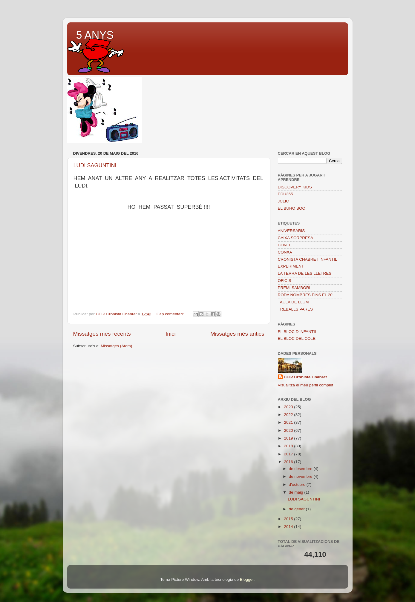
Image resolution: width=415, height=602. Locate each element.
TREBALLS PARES (295, 309)
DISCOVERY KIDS (295, 187)
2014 (289, 526)
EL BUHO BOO (292, 208)
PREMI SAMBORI (294, 287)
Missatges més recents (102, 334)
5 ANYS (95, 35)
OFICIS (284, 280)
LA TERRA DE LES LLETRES (305, 273)
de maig (296, 492)
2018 (289, 446)
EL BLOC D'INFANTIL (297, 331)
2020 (289, 430)
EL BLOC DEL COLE (297, 338)
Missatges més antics (237, 334)
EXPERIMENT (291, 266)
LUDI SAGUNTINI (95, 165)
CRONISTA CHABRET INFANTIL (307, 259)
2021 (289, 422)
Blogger (247, 579)
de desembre (301, 468)
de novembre (301, 476)
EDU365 (285, 194)
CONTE (285, 245)
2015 (289, 519)
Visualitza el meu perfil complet (305, 385)
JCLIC (283, 201)
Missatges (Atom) (116, 346)
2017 (289, 454)
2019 (289, 438)
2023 (289, 407)
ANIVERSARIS (291, 230)
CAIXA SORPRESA (295, 238)
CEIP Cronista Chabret (305, 377)
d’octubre (298, 484)
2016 (289, 462)
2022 (289, 414)
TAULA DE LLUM (293, 302)
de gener (297, 509)
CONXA (285, 252)
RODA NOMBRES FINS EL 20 (305, 295)
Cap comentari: (171, 314)
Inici (171, 334)
